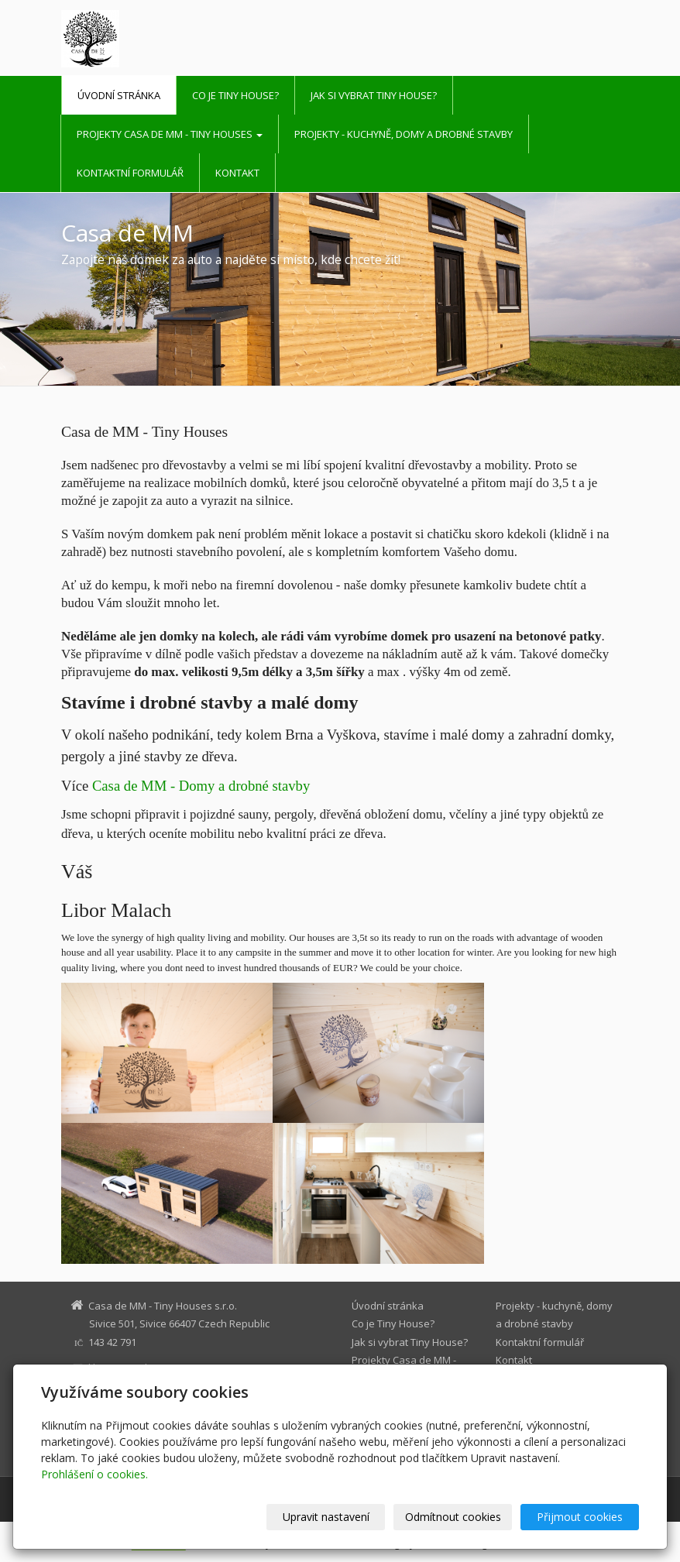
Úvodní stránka (118, 95)
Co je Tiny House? (235, 95)
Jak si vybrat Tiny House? (374, 95)
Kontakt (237, 173)
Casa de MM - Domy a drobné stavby (201, 786)
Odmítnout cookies (453, 1516)
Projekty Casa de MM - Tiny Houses (170, 134)
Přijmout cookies (580, 1516)
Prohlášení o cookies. (94, 1474)
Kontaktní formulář (130, 173)
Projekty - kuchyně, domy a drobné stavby (403, 134)
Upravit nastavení (326, 1516)
